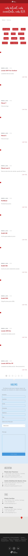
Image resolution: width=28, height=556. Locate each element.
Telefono (4, 412)
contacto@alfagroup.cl (10, 503)
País (3, 417)
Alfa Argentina (6, 29)
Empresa (4, 408)
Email (3, 403)
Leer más (24, 77)
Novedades (14, 38)
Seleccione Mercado (7, 421)
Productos (5, 42)
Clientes (6, 33)
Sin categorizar (14, 42)
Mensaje (4, 432)
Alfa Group (15, 29)
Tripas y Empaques (14, 539)
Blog (11, 540)
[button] (20, 518)
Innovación (21, 33)
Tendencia (23, 42)
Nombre (4, 394)
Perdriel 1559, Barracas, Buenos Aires (14, 482)
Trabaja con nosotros (20, 540)
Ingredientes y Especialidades (11, 537)
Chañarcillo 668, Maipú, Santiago (13, 509)
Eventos (13, 33)
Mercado (6, 38)
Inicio (3, 20)
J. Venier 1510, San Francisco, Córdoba (14, 473)
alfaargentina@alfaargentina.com (13, 477)
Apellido (4, 399)
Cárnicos (23, 29)
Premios (22, 38)
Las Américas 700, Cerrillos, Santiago (14, 500)
